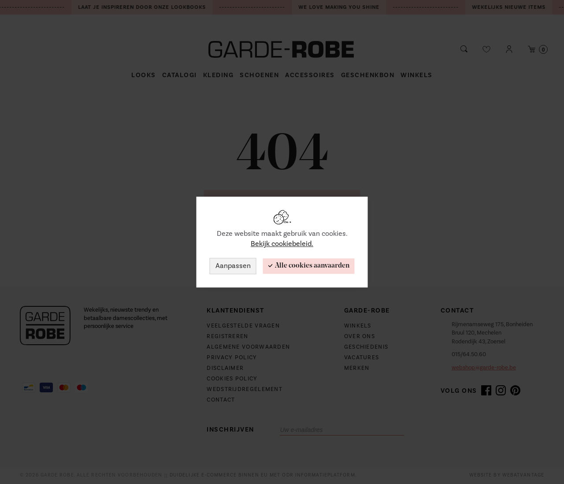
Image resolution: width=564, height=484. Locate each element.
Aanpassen (233, 265)
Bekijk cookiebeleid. (282, 243)
